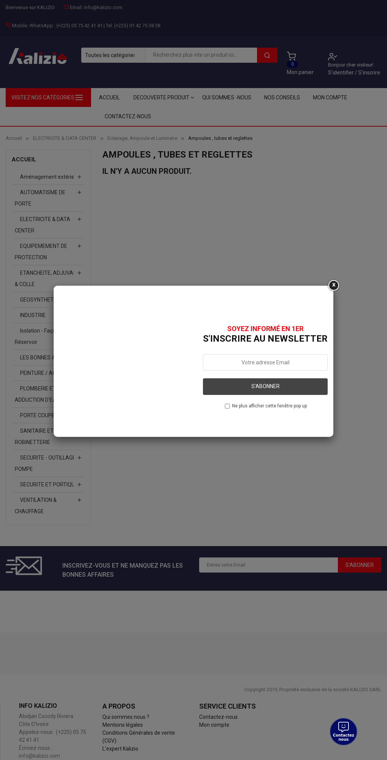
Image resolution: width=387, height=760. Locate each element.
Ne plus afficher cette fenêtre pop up (269, 406)
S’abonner (265, 386)
